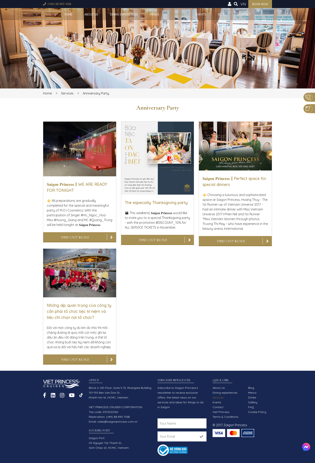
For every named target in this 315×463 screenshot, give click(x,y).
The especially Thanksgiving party (156, 202)
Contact (244, 14)
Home (68, 14)
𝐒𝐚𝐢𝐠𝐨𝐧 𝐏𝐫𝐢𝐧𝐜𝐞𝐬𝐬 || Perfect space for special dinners (234, 181)
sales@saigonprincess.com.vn (117, 421)
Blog (222, 14)
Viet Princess (221, 412)
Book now (260, 4)
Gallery (252, 402)
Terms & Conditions (225, 417)
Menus (154, 14)
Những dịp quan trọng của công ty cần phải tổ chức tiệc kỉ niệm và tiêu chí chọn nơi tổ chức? (79, 311)
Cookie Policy (257, 412)
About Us (91, 14)
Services (177, 14)
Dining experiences (124, 14)
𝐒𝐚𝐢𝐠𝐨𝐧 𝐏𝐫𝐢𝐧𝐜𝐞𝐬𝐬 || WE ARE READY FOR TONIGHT (77, 187)
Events (201, 14)
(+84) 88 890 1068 (59, 4)
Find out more (75, 237)
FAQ (251, 407)
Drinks (252, 397)
